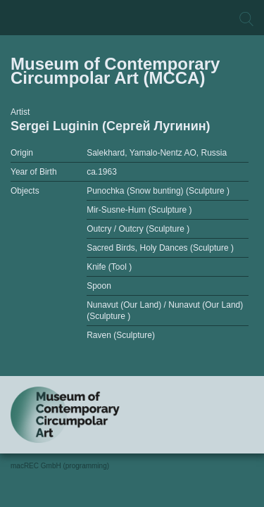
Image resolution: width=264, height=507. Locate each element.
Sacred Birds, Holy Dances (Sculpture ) (160, 248)
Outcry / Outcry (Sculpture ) (138, 229)
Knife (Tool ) (109, 267)
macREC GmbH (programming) (60, 466)
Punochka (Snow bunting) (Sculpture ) (158, 191)
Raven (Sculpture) (121, 335)
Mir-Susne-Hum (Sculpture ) (139, 210)
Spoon (99, 286)
